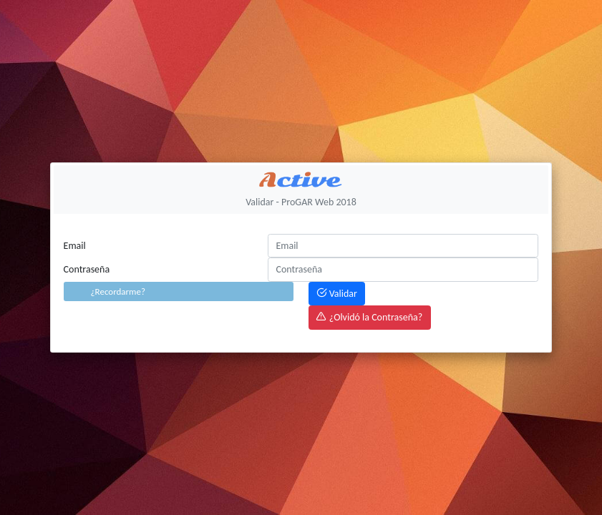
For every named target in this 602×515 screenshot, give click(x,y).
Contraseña (87, 269)
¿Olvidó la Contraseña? (369, 317)
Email (75, 246)
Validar (336, 294)
